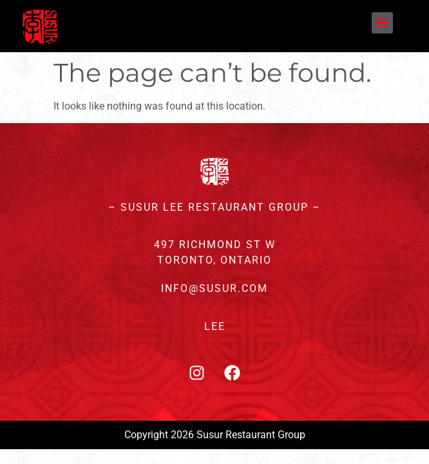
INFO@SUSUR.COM (214, 288)
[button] (382, 23)
